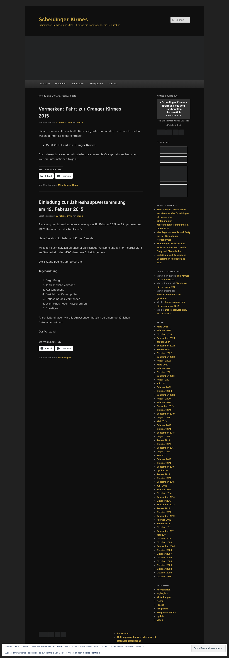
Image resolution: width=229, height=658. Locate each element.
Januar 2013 (163, 508)
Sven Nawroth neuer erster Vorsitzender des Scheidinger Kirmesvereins (173, 213)
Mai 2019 (162, 421)
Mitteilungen (64, 185)
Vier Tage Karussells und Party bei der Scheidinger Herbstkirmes (173, 236)
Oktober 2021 (164, 372)
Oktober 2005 (164, 561)
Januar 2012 (163, 523)
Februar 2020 (164, 402)
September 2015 (166, 482)
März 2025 (162, 327)
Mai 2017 (162, 455)
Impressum (123, 633)
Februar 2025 (164, 330)
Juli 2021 (161, 383)
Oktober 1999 (164, 576)
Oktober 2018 (164, 429)
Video (160, 620)
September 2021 (166, 376)
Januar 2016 (163, 474)
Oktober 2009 (164, 542)
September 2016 (166, 467)
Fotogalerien (96, 83)
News (75, 185)
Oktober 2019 (164, 410)
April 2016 (162, 470)
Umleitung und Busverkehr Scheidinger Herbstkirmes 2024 (171, 258)
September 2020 (166, 395)
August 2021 (163, 380)
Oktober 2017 (164, 444)
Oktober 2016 (164, 463)
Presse (160, 605)
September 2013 (166, 504)
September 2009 (166, 546)
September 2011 (165, 531)
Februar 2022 (164, 368)
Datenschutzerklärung (129, 641)
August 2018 (163, 436)
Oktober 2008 (164, 550)
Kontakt (112, 83)
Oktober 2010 (164, 538)
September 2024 (166, 338)
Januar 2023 (163, 349)
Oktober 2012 (164, 512)
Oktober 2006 (164, 557)
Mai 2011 (161, 535)
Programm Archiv (166, 612)
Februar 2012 (164, 520)
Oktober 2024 (164, 334)
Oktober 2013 (164, 501)
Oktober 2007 (164, 554)
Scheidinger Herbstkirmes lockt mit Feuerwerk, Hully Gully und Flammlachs (171, 247)
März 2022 (162, 365)
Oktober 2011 (164, 527)
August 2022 (164, 361)
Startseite (45, 83)
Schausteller (78, 83)
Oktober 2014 (164, 493)
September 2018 (166, 433)
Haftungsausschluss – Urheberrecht (136, 637)
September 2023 (166, 346)
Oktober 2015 (164, 478)
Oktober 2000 (164, 573)
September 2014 (166, 497)
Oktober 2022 (164, 353)
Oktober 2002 (164, 569)
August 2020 (164, 399)
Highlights (162, 593)
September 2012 (166, 516)
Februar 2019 (164, 425)
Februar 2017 (164, 459)
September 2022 (166, 357)
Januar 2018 (163, 440)
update (160, 616)
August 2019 (163, 417)
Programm (60, 83)
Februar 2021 (164, 387)
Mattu (80, 122)
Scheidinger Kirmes (63, 20)
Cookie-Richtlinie (91, 652)
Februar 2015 (164, 489)
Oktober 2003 (164, 565)
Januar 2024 (163, 342)
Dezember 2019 (165, 406)
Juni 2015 (162, 486)
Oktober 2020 (164, 391)
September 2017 (165, 448)
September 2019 (166, 414)
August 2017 (163, 451)
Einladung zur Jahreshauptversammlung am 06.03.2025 (173, 224)
